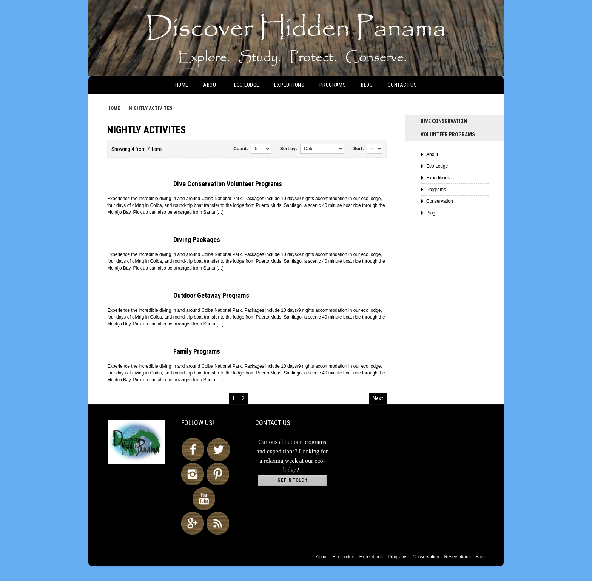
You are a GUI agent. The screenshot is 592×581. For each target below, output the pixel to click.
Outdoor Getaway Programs (211, 295)
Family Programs (196, 351)
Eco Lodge (246, 85)
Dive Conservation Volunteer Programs (227, 184)
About (211, 85)
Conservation (439, 201)
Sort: (358, 148)
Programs (332, 85)
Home (181, 85)
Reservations (457, 556)
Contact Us (402, 85)
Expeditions (289, 85)
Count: (240, 148)
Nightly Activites (151, 108)
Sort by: (288, 148)
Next (378, 398)
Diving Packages (196, 239)
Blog (367, 85)
